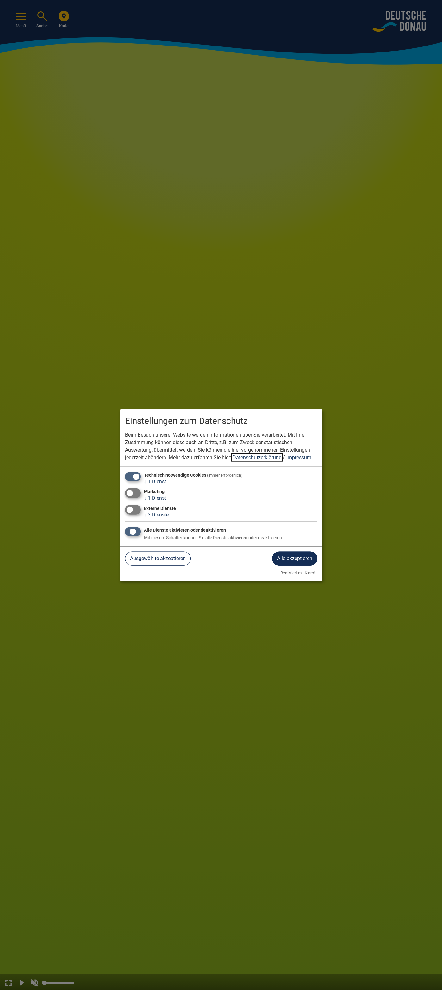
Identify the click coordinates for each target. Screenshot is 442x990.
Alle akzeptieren (294, 558)
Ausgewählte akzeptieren (158, 558)
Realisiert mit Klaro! (297, 572)
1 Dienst (155, 482)
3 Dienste (156, 514)
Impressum (298, 458)
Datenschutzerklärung (257, 458)
